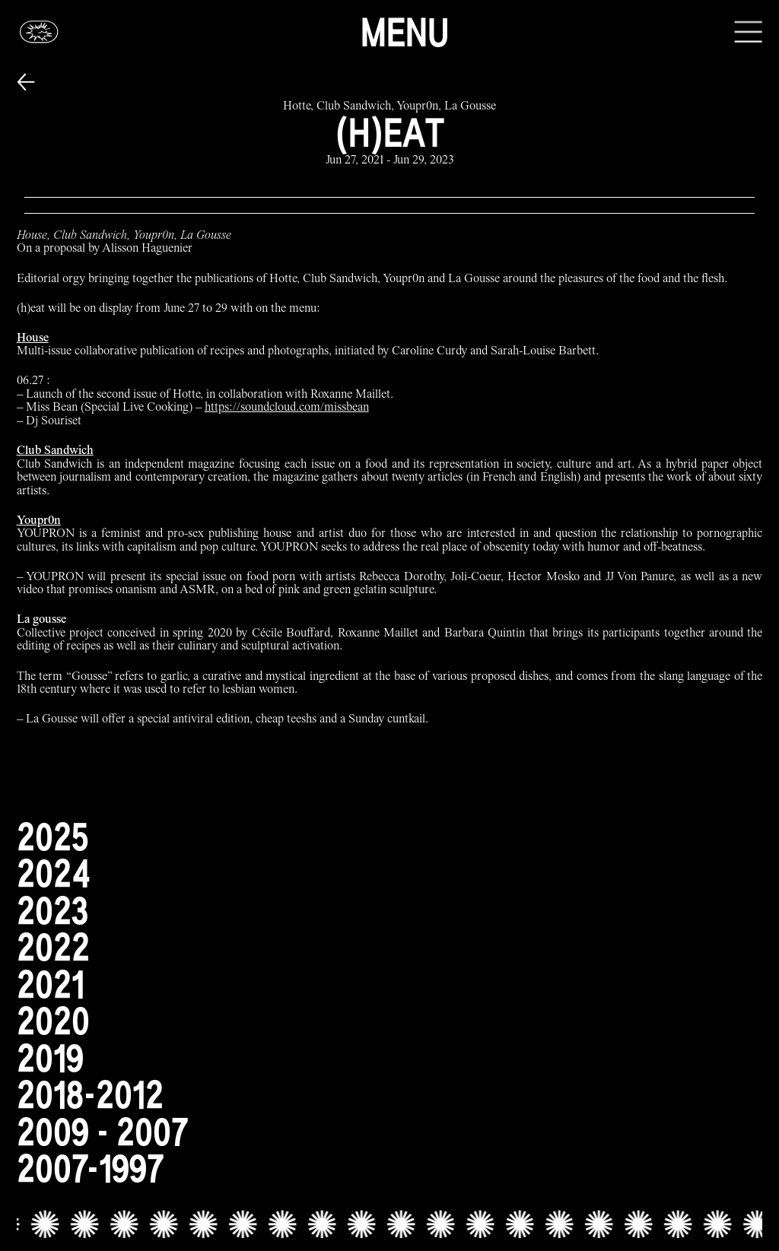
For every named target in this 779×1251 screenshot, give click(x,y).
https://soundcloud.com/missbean (287, 408)
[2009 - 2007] (390, 1132)
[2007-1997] (390, 1168)
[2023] (390, 910)
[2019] (390, 1058)
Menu (405, 32)
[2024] (390, 873)
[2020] (390, 1021)
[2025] (390, 837)
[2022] (390, 947)
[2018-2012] (390, 1094)
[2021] (390, 984)
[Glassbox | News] (39, 32)
